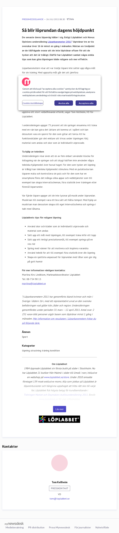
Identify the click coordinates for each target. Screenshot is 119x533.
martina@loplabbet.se (34, 283)
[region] (59, 92)
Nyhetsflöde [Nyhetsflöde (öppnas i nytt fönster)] (102, 527)
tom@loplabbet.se (60, 498)
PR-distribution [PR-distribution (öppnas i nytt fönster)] (36, 527)
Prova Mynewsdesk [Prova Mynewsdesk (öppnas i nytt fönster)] (59, 527)
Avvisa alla (63, 103)
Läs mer (59, 409)
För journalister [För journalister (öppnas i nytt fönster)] (82, 527)
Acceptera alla (86, 103)
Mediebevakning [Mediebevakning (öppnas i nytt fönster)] (14, 527)
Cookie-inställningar (32, 103)
